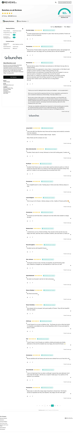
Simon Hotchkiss (30, 306)
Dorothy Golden (30, 31)
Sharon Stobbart (30, 291)
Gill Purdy (28, 322)
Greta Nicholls (29, 371)
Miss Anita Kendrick (31, 150)
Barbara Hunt (29, 230)
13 (57, 407)
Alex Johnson (29, 261)
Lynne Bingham (30, 199)
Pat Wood (28, 165)
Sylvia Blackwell (30, 277)
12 (54, 407)
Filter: (67, 28)
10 (49, 407)
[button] (55, 2)
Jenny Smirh (29, 129)
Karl (27, 340)
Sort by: (57, 28)
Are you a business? (64, 2)
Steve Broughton (30, 246)
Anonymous (29, 48)
